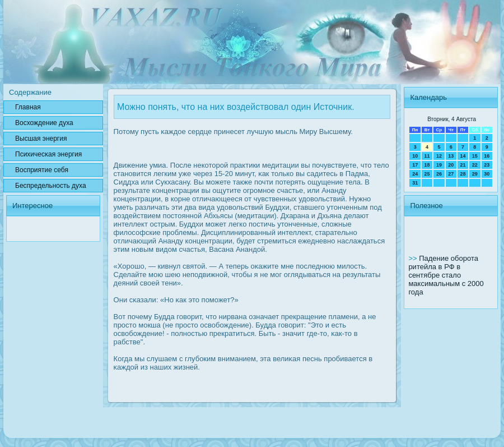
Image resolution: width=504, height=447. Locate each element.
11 (427, 156)
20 (451, 165)
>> (413, 258)
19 (439, 165)
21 (462, 165)
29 (475, 174)
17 (415, 165)
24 (415, 174)
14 (462, 156)
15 (475, 156)
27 (451, 174)
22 (475, 165)
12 (439, 156)
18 (427, 165)
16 (486, 156)
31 (415, 183)
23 (486, 165)
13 (451, 156)
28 (462, 174)
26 (439, 174)
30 (486, 174)
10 (415, 156)
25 (427, 174)
